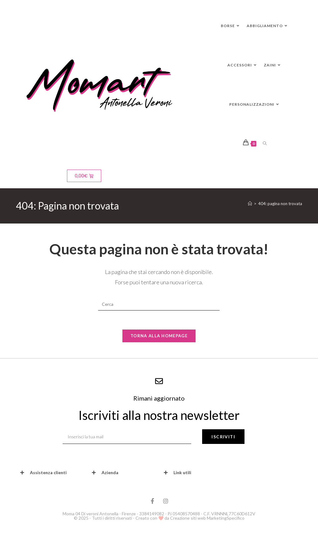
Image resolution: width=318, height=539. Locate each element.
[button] (51, 472)
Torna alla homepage (159, 335)
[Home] (250, 203)
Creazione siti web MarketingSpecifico (207, 518)
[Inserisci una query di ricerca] (159, 304)
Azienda (110, 472)
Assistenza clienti (48, 472)
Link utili (182, 472)
